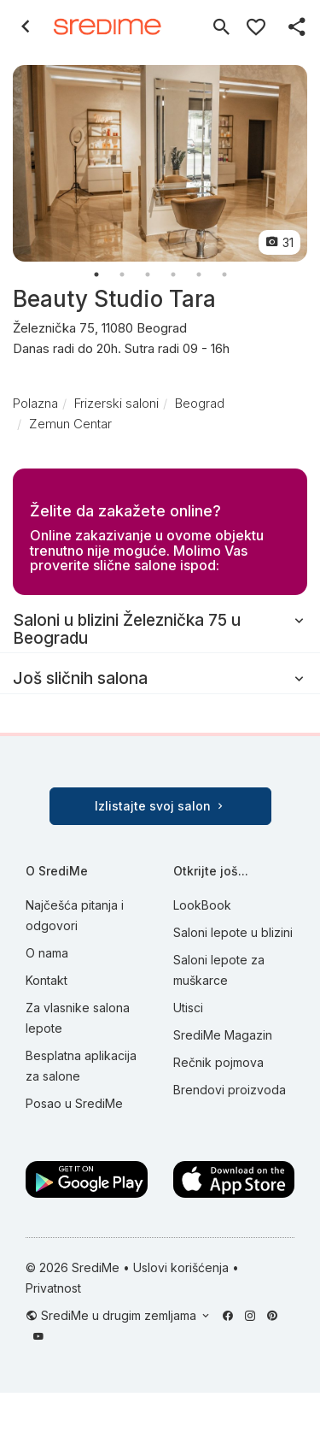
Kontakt (46, 980)
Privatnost (53, 1288)
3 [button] (147, 274)
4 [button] (173, 274)
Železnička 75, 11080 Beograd (160, 339)
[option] (160, 163)
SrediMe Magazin (222, 1035)
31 (279, 242)
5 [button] (198, 274)
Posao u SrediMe (74, 1103)
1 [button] (96, 274)
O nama (47, 953)
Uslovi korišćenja (181, 1267)
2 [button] (122, 274)
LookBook (202, 905)
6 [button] (224, 274)
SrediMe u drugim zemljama (120, 1315)
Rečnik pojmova (218, 1062)
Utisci (188, 1007)
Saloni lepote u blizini (233, 932)
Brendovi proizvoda (229, 1089)
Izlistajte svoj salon (160, 806)
